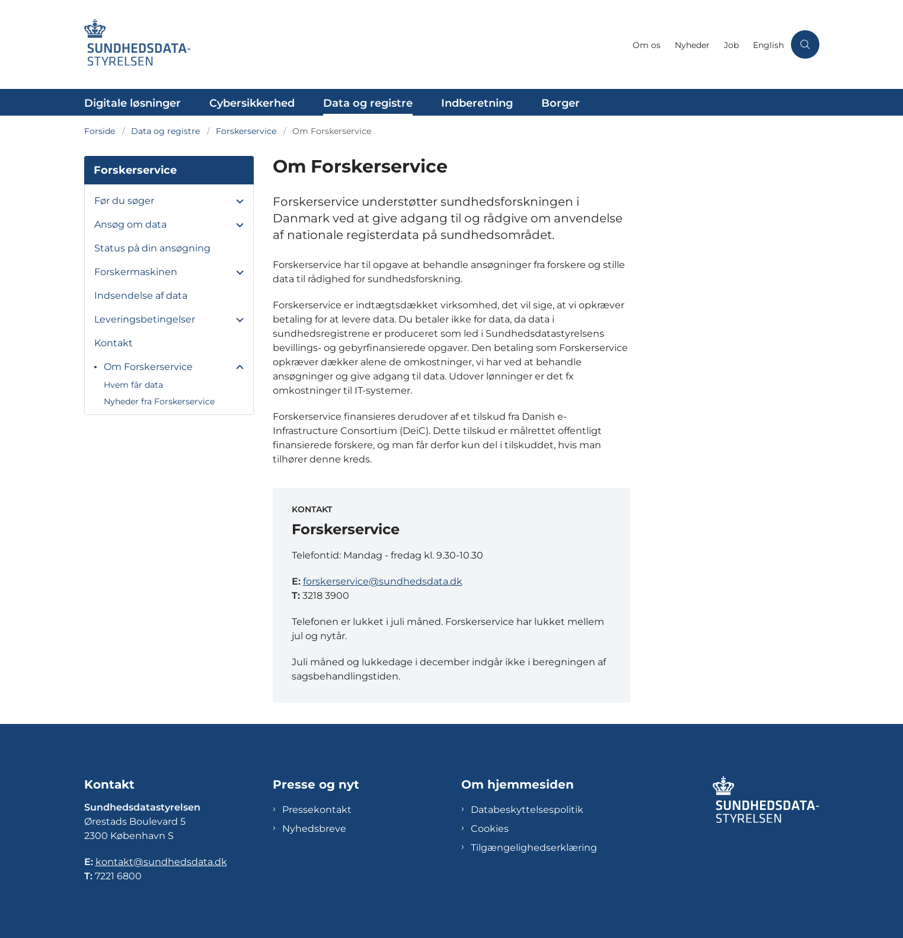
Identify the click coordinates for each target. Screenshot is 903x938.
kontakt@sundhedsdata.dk (161, 861)
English (768, 45)
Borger (560, 103)
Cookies (490, 828)
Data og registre (368, 103)
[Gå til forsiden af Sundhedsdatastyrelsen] (355, 44)
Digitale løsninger (132, 103)
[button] (237, 202)
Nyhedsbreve (314, 828)
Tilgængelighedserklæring (534, 847)
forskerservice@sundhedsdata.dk (382, 581)
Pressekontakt (317, 809)
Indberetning (477, 103)
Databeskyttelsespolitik (527, 809)
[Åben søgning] (805, 44)
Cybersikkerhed (252, 103)
